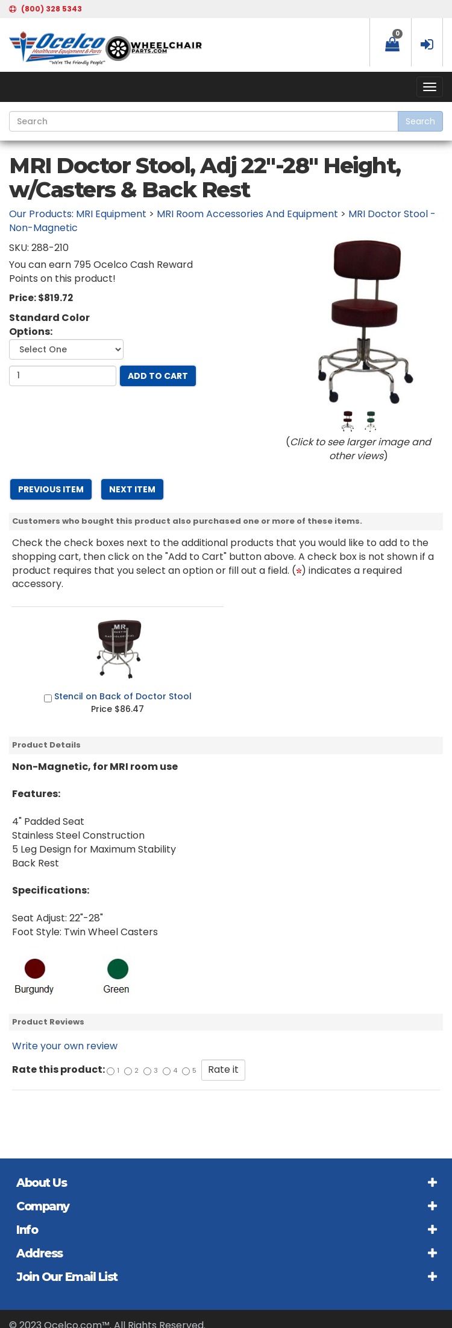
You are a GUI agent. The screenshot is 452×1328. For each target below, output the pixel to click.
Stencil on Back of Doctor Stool (123, 696)
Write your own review (65, 1046)
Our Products (40, 214)
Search (420, 121)
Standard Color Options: (49, 324)
